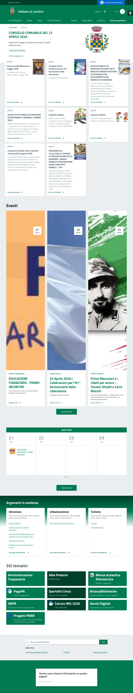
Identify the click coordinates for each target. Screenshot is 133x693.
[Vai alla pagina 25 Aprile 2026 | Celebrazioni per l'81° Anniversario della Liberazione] (56, 101)
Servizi (39, 20)
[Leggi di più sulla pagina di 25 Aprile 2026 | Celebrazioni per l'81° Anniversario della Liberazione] (56, 403)
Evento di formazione (17, 374)
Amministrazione (15, 20)
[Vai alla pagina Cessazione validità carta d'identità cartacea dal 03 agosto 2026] (15, 192)
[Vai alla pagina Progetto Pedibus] (56, 137)
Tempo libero (87, 20)
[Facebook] (104, 11)
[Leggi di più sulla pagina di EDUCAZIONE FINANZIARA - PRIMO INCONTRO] (15, 403)
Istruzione (101, 20)
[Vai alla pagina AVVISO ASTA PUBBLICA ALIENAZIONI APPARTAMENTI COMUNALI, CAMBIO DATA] (15, 137)
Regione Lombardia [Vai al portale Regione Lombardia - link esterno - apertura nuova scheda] (14, 2)
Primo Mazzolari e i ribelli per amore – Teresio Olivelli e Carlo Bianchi (106, 385)
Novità (29, 20)
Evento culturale (97, 374)
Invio (103, 642)
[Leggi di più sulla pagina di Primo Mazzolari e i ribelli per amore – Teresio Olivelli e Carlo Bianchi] (97, 403)
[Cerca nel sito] (122, 11)
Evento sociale (55, 374)
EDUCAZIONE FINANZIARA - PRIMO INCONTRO (24, 383)
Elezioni (74, 20)
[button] (130, 13)
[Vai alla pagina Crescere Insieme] (98, 137)
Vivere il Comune (54, 20)
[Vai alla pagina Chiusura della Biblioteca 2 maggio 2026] (14, 101)
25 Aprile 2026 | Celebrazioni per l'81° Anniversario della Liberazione (65, 385)
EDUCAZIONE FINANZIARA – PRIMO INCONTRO (25, 452)
